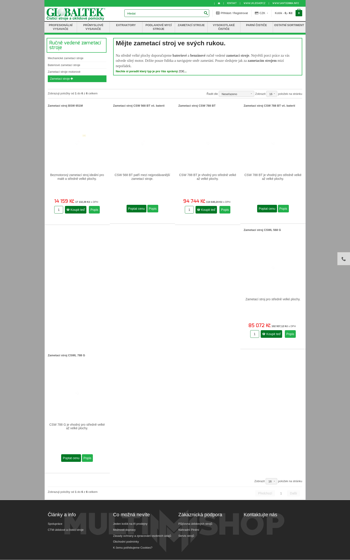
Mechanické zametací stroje (65, 58)
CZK (261, 13)
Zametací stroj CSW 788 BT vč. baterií (269, 105)
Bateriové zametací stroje (64, 65)
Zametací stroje (61, 78)
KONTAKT (232, 3)
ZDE (181, 71)
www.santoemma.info (285, 3)
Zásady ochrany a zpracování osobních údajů (142, 535)
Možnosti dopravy (124, 529)
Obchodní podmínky (126, 541)
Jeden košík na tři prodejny (130, 523)
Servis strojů (186, 535)
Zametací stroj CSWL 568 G (262, 230)
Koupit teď (76, 210)
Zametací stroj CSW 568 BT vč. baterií (139, 105)
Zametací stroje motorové (64, 71)
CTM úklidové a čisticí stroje (65, 529)
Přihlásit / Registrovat (232, 13)
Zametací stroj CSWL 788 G (66, 355)
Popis (94, 210)
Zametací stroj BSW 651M (65, 105)
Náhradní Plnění (188, 529)
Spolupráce (55, 523)
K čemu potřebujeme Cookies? (132, 547)
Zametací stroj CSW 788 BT (197, 105)
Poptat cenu (136, 208)
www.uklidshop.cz (254, 3)
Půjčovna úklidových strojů (195, 523)
